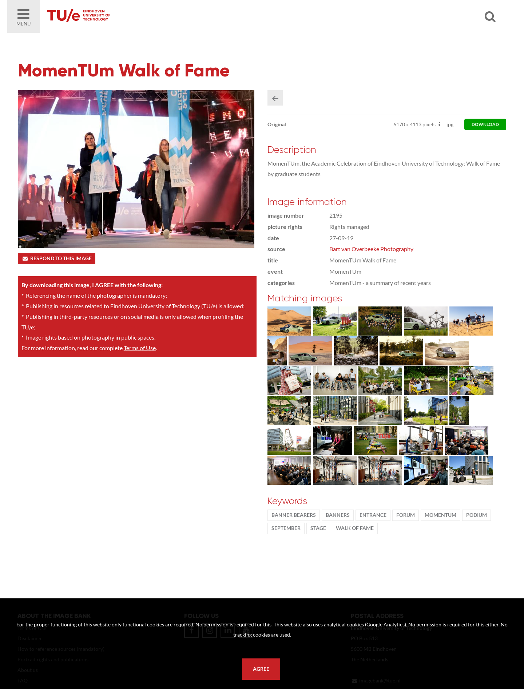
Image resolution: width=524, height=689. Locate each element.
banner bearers (293, 515)
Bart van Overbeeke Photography (371, 248)
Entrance (373, 515)
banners (338, 515)
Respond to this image (56, 258)
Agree (261, 669)
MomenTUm (440, 515)
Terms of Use (140, 347)
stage (318, 528)
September (286, 528)
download (485, 124)
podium (476, 515)
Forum (405, 515)
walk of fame (355, 528)
